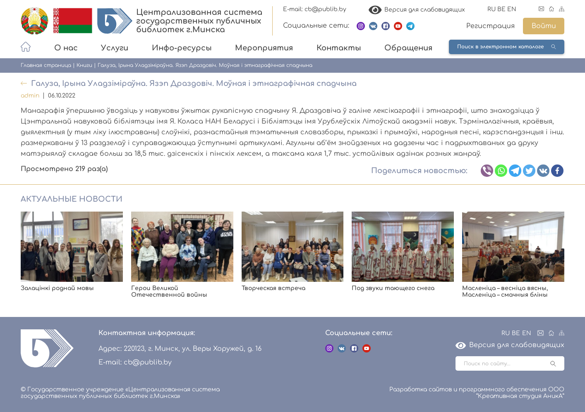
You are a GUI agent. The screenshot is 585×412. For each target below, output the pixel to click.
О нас (66, 48)
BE (501, 9)
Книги (84, 65)
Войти (544, 26)
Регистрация (490, 26)
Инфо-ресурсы (182, 48)
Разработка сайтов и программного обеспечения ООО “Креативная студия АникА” (476, 392)
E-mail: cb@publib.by (314, 9)
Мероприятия (264, 48)
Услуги (114, 48)
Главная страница (46, 65)
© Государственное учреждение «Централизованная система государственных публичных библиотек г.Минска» (120, 392)
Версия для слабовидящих (417, 10)
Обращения (408, 48)
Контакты (338, 48)
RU (491, 9)
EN (511, 9)
